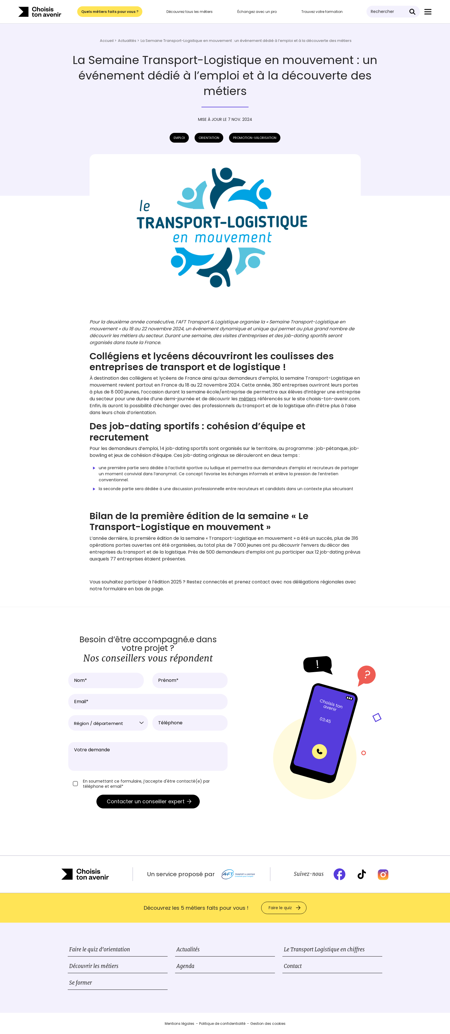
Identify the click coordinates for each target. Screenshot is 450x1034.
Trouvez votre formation (322, 11)
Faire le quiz (280, 908)
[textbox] (108, 723)
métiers (247, 398)
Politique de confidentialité (222, 1023)
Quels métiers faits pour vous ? (109, 11)
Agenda (185, 966)
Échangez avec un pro (257, 11)
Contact (293, 966)
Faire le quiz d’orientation (99, 949)
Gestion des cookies (268, 1023)
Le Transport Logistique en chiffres (324, 949)
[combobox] (108, 723)
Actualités (188, 949)
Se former (80, 982)
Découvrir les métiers (94, 966)
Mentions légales (179, 1023)
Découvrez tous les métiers (189, 11)
